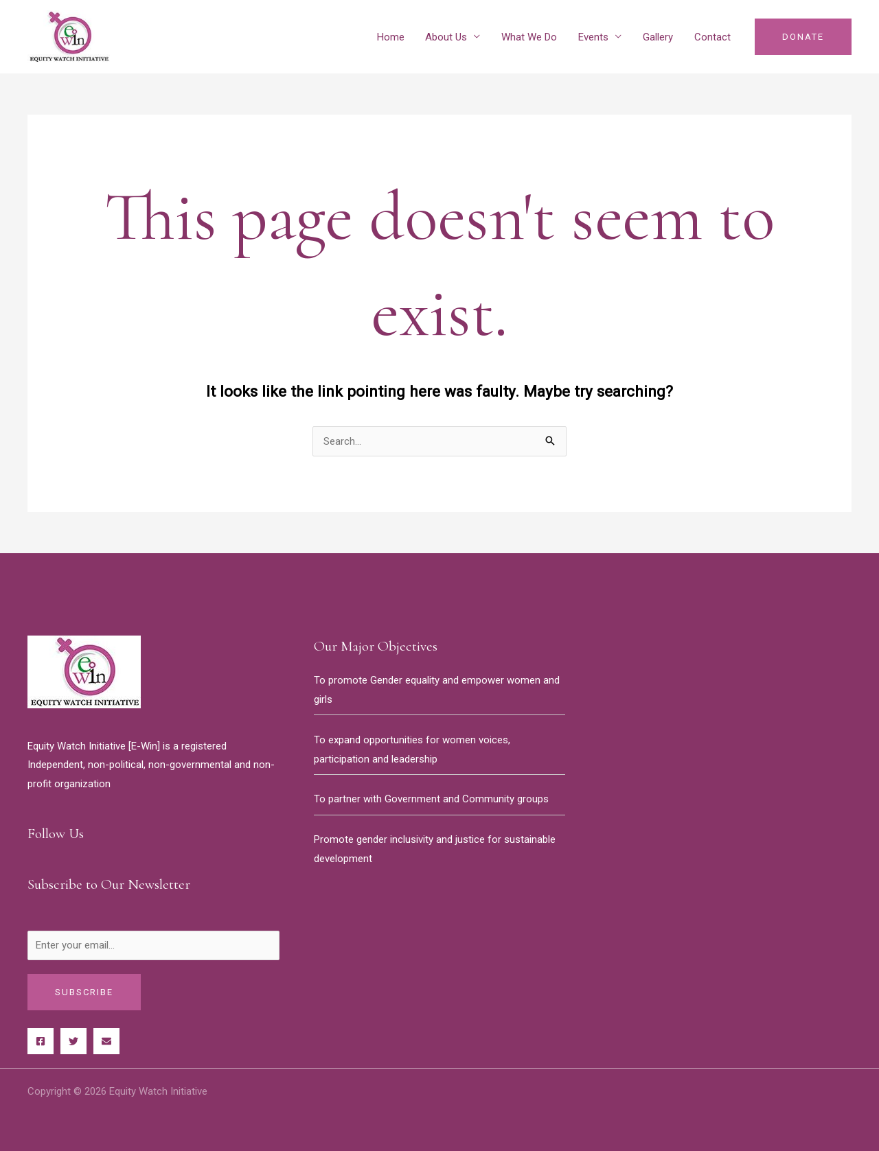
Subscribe (84, 992)
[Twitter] (73, 1041)
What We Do (531, 37)
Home (393, 37)
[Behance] (106, 1041)
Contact (712, 37)
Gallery (658, 37)
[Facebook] (40, 1041)
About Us (449, 37)
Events (595, 37)
